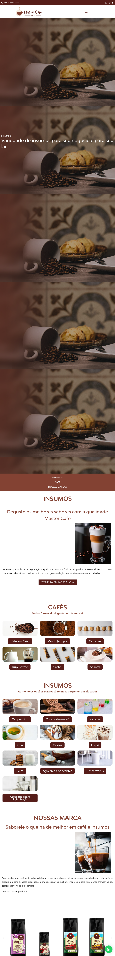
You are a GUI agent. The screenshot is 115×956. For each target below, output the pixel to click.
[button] (86, 12)
